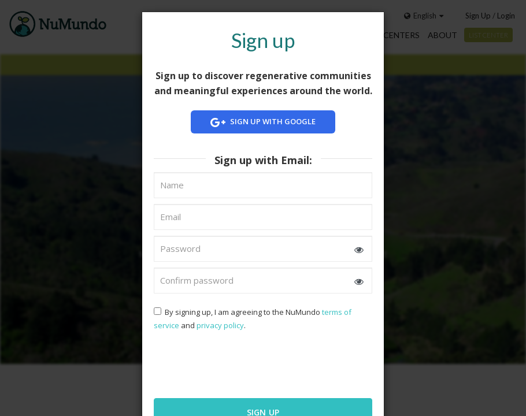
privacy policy (220, 325)
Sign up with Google (263, 122)
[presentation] (228, 363)
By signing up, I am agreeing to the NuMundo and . (252, 318)
